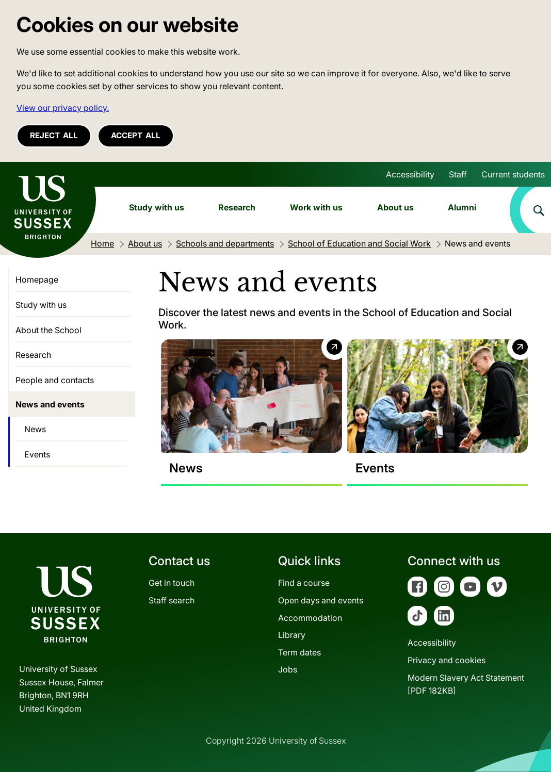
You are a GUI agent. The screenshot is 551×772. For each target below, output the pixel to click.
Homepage (36, 279)
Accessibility (410, 174)
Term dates (299, 652)
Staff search (172, 600)
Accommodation (310, 618)
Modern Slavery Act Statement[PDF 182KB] (466, 684)
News (35, 429)
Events (37, 454)
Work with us (316, 207)
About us (395, 207)
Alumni (462, 207)
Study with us (156, 207)
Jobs (287, 670)
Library (291, 635)
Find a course (304, 583)
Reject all (54, 135)
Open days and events (320, 600)
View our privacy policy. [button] (63, 108)
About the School (48, 330)
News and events (50, 404)
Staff (458, 174)
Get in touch (172, 583)
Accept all (135, 135)
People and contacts (54, 380)
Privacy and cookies (446, 660)
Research (236, 207)
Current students (513, 174)
